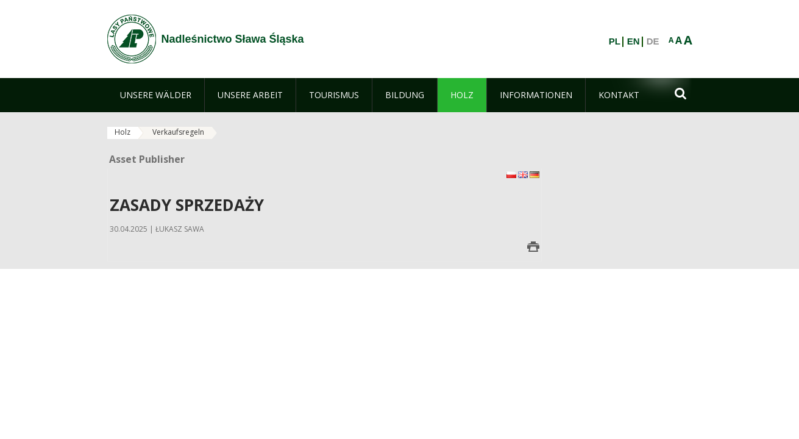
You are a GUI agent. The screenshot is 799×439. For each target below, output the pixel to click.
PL (614, 41)
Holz (122, 132)
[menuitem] (155, 95)
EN (633, 41)
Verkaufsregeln (178, 132)
